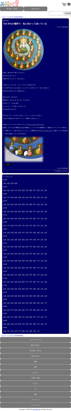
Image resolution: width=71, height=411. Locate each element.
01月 (4, 183)
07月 (27, 190)
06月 (23, 190)
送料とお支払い (35, 345)
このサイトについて (35, 339)
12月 (45, 190)
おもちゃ (35, 372)
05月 (19, 190)
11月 (42, 190)
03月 (12, 183)
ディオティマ (35, 400)
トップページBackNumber (15, 16)
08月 (30, 190)
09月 (34, 197)
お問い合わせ (35, 9)
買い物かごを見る (11, 9)
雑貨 (35, 367)
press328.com (37, 409)
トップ (3, 16)
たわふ (58, 170)
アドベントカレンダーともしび (35, 124)
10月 (38, 190)
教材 (35, 361)
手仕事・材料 (35, 378)
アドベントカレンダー (46, 130)
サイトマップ (35, 405)
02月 (8, 183)
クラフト (35, 383)
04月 (15, 183)
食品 (35, 394)
